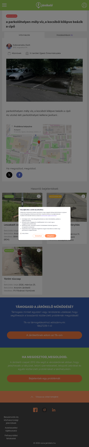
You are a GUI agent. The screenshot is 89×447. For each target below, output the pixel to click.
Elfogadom (50, 236)
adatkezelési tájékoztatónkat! (49, 215)
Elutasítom (38, 236)
